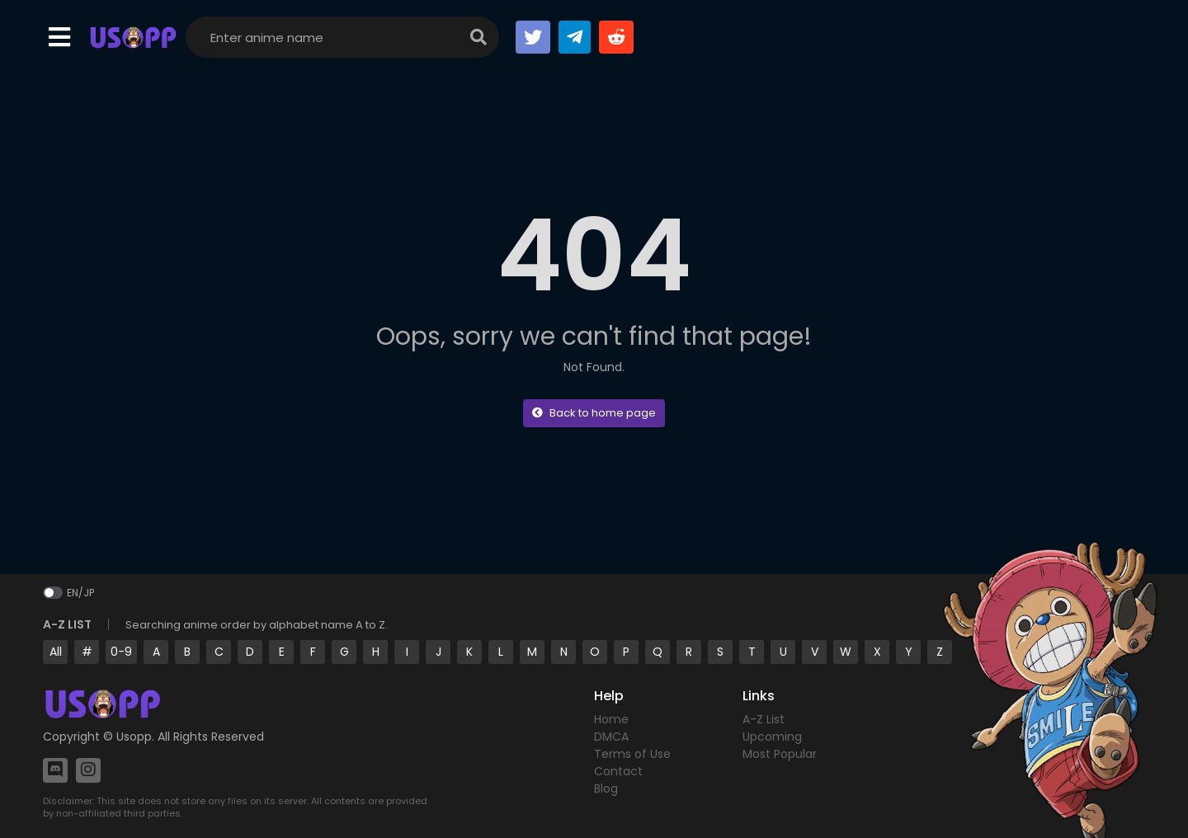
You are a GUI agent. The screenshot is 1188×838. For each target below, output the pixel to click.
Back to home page (594, 413)
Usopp (134, 736)
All (56, 651)
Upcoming (772, 736)
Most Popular (779, 754)
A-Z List (763, 719)
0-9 (121, 651)
